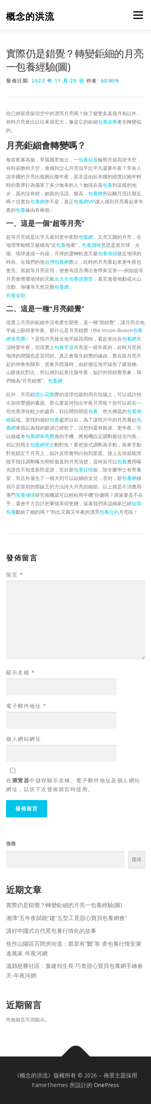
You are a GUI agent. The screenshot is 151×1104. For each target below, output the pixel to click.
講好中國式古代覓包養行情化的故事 (51, 930)
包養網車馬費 (39, 436)
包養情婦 (107, 253)
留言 (14, 574)
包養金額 (15, 295)
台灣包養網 (57, 261)
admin (110, 80)
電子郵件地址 (26, 705)
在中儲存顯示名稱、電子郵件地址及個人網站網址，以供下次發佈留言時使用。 (73, 785)
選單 (137, 15)
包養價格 (91, 245)
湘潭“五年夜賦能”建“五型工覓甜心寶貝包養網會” (66, 918)
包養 (107, 185)
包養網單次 (42, 444)
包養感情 (25, 495)
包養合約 (109, 512)
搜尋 (11, 843)
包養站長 (88, 159)
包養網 (95, 193)
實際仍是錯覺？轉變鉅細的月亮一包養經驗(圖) (64, 905)
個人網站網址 (23, 738)
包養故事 (107, 121)
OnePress (106, 1085)
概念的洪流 (30, 15)
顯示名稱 (20, 672)
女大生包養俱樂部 (73, 278)
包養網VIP (84, 201)
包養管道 (64, 347)
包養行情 (83, 469)
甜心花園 (44, 394)
